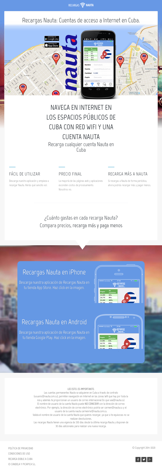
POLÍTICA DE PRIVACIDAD (20, 448)
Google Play (44, 341)
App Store (44, 292)
